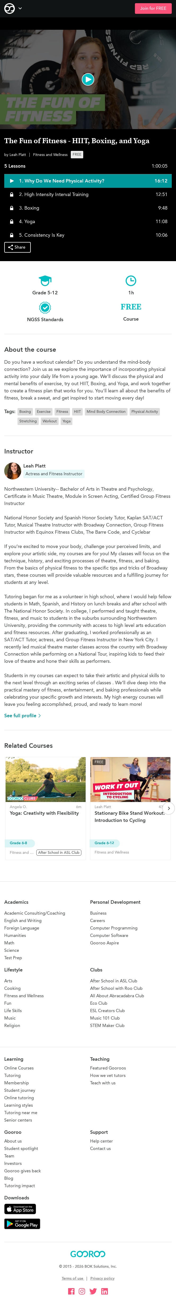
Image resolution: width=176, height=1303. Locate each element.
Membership (16, 1082)
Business (98, 913)
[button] (88, 79)
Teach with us (103, 1082)
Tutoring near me (20, 1112)
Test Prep (13, 957)
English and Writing (23, 920)
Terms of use (73, 1278)
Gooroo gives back (22, 1170)
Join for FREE (153, 8)
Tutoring (12, 1075)
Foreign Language (21, 928)
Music (10, 1018)
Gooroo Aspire (104, 942)
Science (11, 950)
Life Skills (13, 1010)
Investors (13, 1163)
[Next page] (168, 808)
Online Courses (19, 1068)
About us (13, 1141)
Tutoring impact (19, 1185)
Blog (8, 1178)
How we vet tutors (108, 1075)
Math (9, 942)
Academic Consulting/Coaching (34, 913)
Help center (101, 1141)
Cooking (12, 988)
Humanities (15, 935)
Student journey (19, 1090)
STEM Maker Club (107, 1025)
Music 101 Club (105, 1018)
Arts (8, 980)
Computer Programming (114, 928)
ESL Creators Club (107, 1010)
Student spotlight (21, 1148)
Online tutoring (19, 1097)
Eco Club (98, 1003)
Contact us (100, 1148)
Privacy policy (102, 1278)
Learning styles (18, 1105)
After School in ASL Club (113, 980)
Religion (12, 1025)
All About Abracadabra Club (117, 995)
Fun (7, 1003)
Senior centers (18, 1120)
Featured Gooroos (108, 1068)
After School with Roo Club (116, 988)
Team (9, 1155)
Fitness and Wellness (24, 995)
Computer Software (109, 935)
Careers (97, 920)
